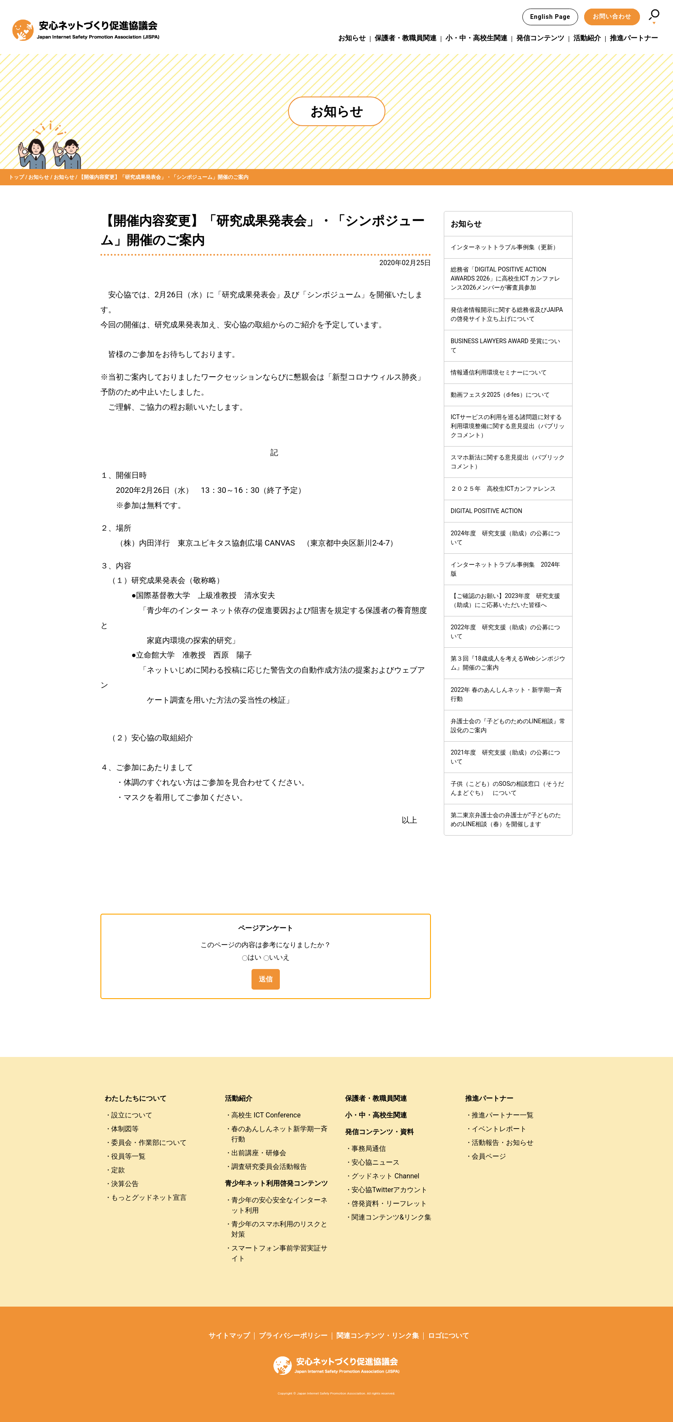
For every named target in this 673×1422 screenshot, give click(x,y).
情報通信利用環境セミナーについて (499, 372)
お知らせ (352, 38)
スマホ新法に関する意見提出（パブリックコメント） (508, 462)
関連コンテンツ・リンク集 (377, 1335)
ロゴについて (448, 1335)
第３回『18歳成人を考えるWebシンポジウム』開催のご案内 (508, 663)
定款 (118, 1170)
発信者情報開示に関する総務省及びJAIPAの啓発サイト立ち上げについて (507, 314)
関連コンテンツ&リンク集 (391, 1217)
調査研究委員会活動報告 (269, 1166)
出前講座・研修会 (258, 1153)
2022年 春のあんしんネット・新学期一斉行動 (506, 694)
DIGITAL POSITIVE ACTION (486, 510)
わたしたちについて (136, 1098)
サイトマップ (229, 1335)
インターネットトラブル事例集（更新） (505, 247)
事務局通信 (369, 1148)
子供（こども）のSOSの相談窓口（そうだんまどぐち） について (507, 788)
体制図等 (125, 1129)
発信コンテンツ (540, 38)
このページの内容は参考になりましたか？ (265, 945)
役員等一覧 (128, 1156)
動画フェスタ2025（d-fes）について (500, 394)
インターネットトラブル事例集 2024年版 (505, 569)
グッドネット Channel (385, 1176)
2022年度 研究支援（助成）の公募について (505, 632)
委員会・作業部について (149, 1142)
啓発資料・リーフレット (389, 1203)
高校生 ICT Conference (265, 1115)
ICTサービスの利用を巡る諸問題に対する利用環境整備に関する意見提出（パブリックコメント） (508, 426)
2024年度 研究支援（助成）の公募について (505, 538)
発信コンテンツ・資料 (379, 1132)
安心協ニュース (376, 1162)
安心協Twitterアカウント (389, 1190)
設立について (131, 1115)
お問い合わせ (612, 16)
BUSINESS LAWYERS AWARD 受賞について (505, 345)
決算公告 (125, 1184)
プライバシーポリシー (293, 1335)
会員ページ (489, 1156)
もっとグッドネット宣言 (149, 1197)
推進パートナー (634, 38)
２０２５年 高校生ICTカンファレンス (503, 488)
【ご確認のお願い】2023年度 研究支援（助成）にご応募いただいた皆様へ (505, 600)
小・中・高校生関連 (476, 38)
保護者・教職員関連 (406, 38)
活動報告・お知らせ (503, 1142)
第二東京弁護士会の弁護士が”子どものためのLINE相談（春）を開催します (506, 819)
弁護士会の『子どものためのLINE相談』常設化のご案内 (508, 726)
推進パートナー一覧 (503, 1115)
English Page (550, 16)
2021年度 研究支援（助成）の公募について (505, 757)
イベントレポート (499, 1129)
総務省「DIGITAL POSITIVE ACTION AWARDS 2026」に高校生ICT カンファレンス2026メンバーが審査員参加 (505, 278)
